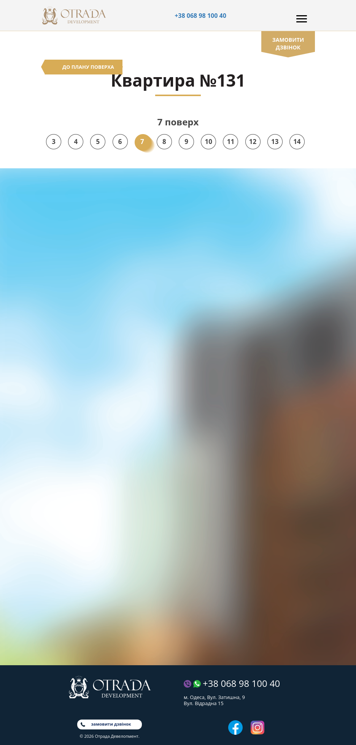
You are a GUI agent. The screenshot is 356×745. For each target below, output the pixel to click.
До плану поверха (88, 66)
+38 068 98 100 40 (200, 16)
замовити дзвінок (288, 43)
